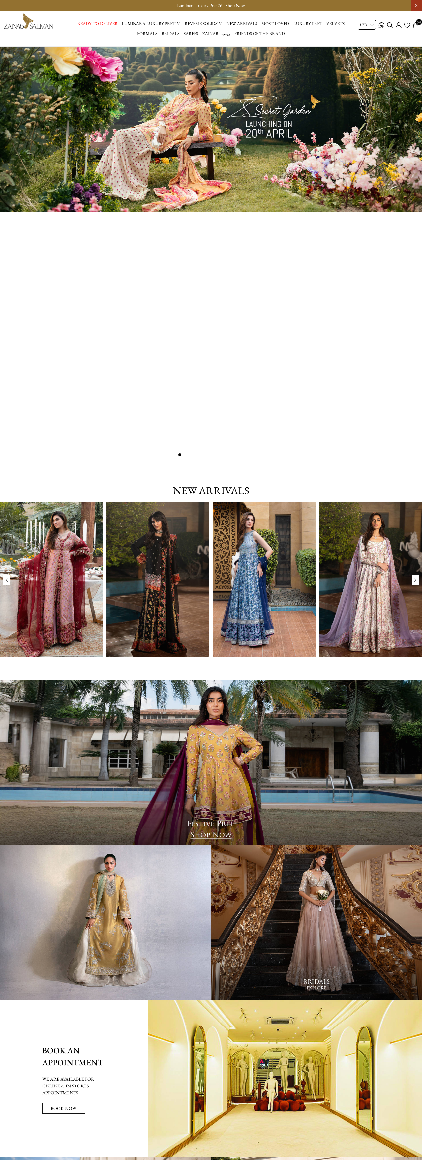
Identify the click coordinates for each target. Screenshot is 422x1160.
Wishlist (289, 1128)
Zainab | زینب (216, 33)
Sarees (191, 33)
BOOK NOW (63, 851)
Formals (147, 33)
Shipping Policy (258, 1128)
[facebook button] (189, 1150)
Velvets (335, 23)
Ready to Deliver (97, 23)
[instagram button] (203, 1150)
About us (190, 1128)
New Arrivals (241, 23)
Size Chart (135, 1128)
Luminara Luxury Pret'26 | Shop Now (211, 5)
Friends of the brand (259, 33)
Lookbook (162, 1128)
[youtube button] (218, 1150)
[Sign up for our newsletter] (211, 1110)
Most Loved (275, 23)
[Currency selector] (367, 25)
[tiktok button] (233, 1150)
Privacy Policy (220, 1128)
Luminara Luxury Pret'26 (151, 23)
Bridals (170, 33)
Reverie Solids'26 (203, 23)
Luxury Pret (307, 23)
